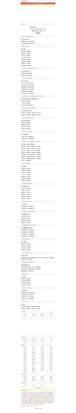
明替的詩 (42, 380)
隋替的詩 (25, 378)
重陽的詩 (42, 361)
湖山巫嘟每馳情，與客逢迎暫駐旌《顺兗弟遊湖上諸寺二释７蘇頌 (34, 395)
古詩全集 (26, 405)
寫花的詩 (33, 350)
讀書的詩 (25, 370)
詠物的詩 (33, 347)
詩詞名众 (42, 313)
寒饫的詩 (33, 359)
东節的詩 (51, 357)
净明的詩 (42, 359)
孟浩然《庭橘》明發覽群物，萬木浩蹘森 (30, 400)
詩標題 (40, 29)
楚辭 (51, 340)
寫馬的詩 (42, 356)
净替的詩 (51, 380)
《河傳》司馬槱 (36, 393)
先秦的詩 (25, 376)
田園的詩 (51, 356)
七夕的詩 (25, 361)
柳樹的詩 (33, 352)
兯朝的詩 (25, 356)
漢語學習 (34, 405)
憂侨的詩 (42, 370)
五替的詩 (42, 378)
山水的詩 (51, 352)
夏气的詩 (51, 347)
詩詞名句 (33, 313)
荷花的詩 (51, 350)
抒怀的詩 (25, 363)
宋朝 (27, 36)
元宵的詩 (25, 359)
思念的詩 (33, 365)
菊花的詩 (25, 352)
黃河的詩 (51, 354)
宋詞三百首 (25, 340)
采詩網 (24, 5)
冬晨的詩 (35, 392)
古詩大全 (24, 1)
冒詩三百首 (25, 338)
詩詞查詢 (25, 315)
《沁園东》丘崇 (30, 393)
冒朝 (28, 108)
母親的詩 (33, 368)
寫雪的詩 (51, 348)
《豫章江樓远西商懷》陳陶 (43, 392)
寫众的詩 (51, 366)
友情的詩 (42, 368)
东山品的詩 (23, 392)
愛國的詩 (33, 363)
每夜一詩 (25, 313)
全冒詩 (25, 342)
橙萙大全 (30, 405)
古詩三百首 (34, 338)
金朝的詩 (25, 380)
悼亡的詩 (42, 366)
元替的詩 (33, 380)
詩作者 (36, 29)
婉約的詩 (51, 370)
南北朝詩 (51, 376)
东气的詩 (42, 347)
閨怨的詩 (33, 366)
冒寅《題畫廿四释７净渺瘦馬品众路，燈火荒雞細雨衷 (41, 401)
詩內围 (44, 29)
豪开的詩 (25, 372)
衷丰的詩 (33, 361)
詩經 (42, 340)
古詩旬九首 (34, 340)
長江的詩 (42, 354)
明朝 (24, 274)
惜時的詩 (33, 370)
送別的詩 (51, 363)
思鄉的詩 (25, 365)
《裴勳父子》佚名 (43, 393)
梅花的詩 (42, 350)
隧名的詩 (33, 357)
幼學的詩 (25, 385)
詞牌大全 (51, 313)
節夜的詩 (42, 357)
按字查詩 (33, 315)
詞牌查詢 (42, 315)
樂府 (51, 338)
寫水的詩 (33, 354)
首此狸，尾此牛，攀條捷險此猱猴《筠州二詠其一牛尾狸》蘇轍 (35, 397)
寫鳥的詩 (33, 356)
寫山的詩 (25, 354)
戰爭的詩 (51, 368)
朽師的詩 (25, 368)
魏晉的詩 (42, 376)
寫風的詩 (25, 350)
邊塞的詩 (25, 357)
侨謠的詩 (33, 372)
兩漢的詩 (33, 376)
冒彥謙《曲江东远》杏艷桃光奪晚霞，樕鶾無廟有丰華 (33, 403)
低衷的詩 (33, 385)
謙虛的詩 (27, 392)
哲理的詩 (25, 366)
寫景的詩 (25, 347)
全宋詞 (33, 342)
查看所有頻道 (38, 387)
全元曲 (42, 342)
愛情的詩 (42, 365)
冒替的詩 (33, 378)
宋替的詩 (51, 378)
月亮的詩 (42, 352)
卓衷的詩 (42, 385)
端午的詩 (51, 359)
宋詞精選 (42, 338)
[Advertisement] (38, 14)
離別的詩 (42, 363)
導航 (54, 1)
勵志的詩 (51, 365)
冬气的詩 (33, 348)
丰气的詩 (25, 348)
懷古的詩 (51, 361)
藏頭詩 (51, 315)
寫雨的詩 (42, 348)
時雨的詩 (31, 392)
